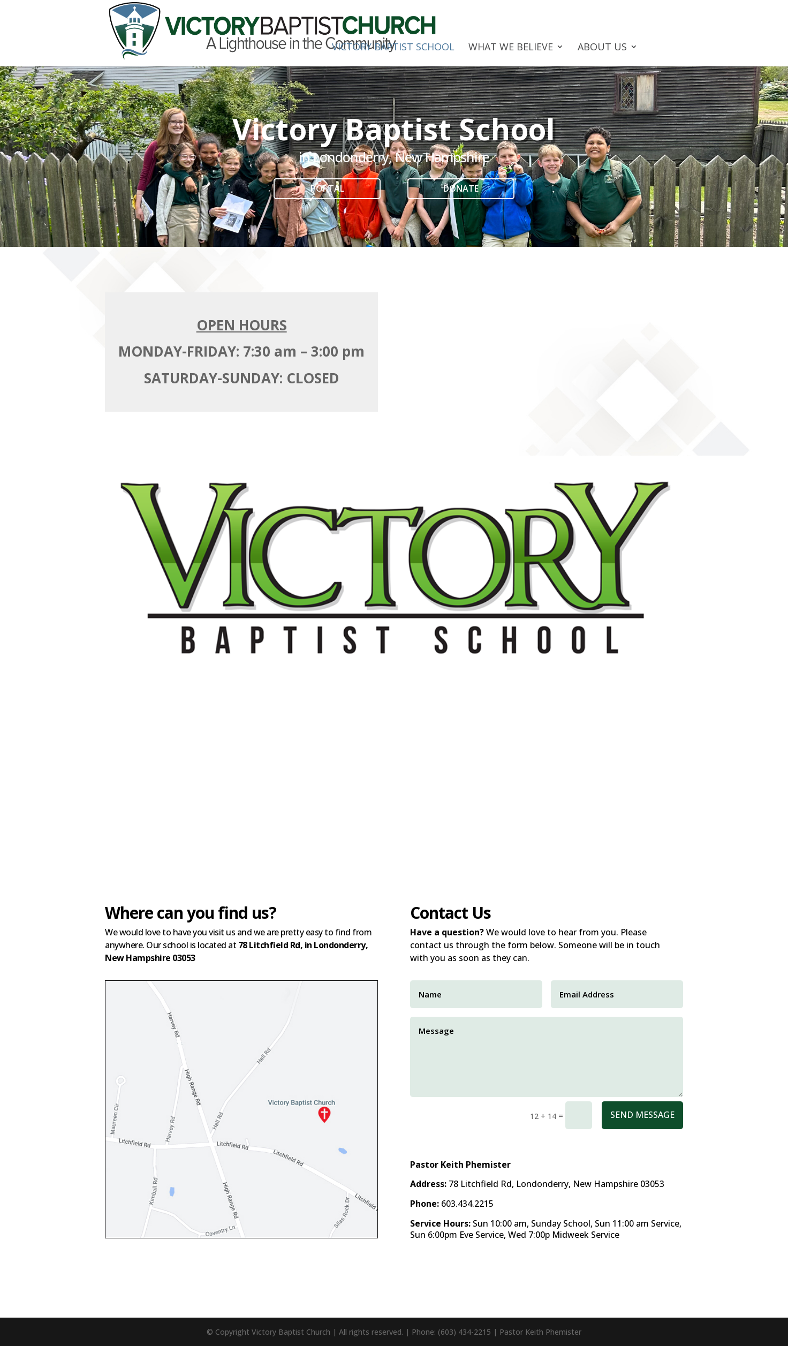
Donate (461, 188)
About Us (602, 48)
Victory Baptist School (393, 48)
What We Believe (510, 48)
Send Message (642, 1115)
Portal (327, 188)
